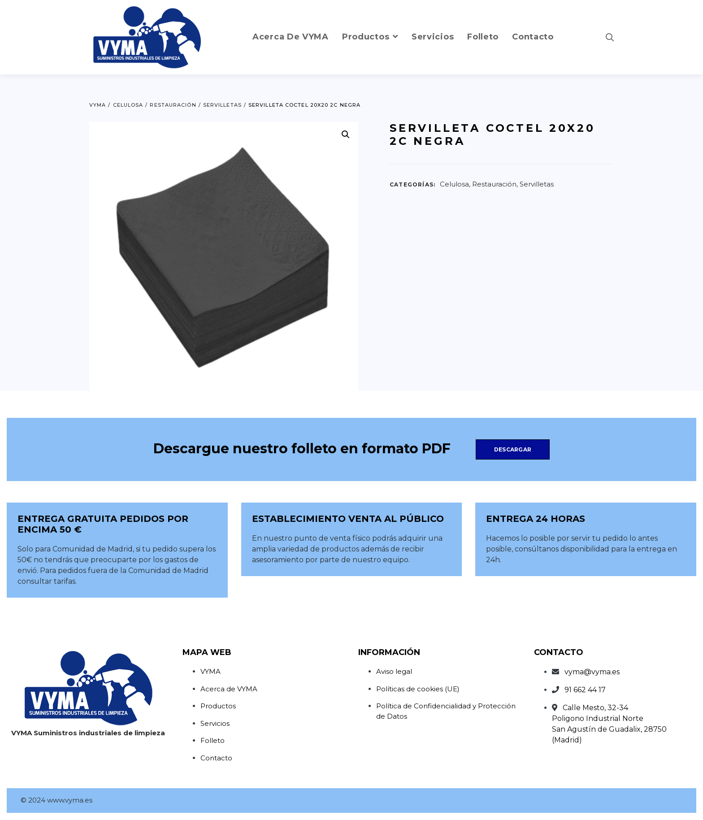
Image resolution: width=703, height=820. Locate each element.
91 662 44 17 (585, 690)
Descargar (512, 449)
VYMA (210, 671)
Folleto (212, 740)
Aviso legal (394, 671)
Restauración (494, 184)
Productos (218, 706)
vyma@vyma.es (592, 672)
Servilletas (537, 184)
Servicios (215, 723)
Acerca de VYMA (228, 689)
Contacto (216, 758)
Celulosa (454, 184)
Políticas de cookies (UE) (418, 689)
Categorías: (412, 184)
